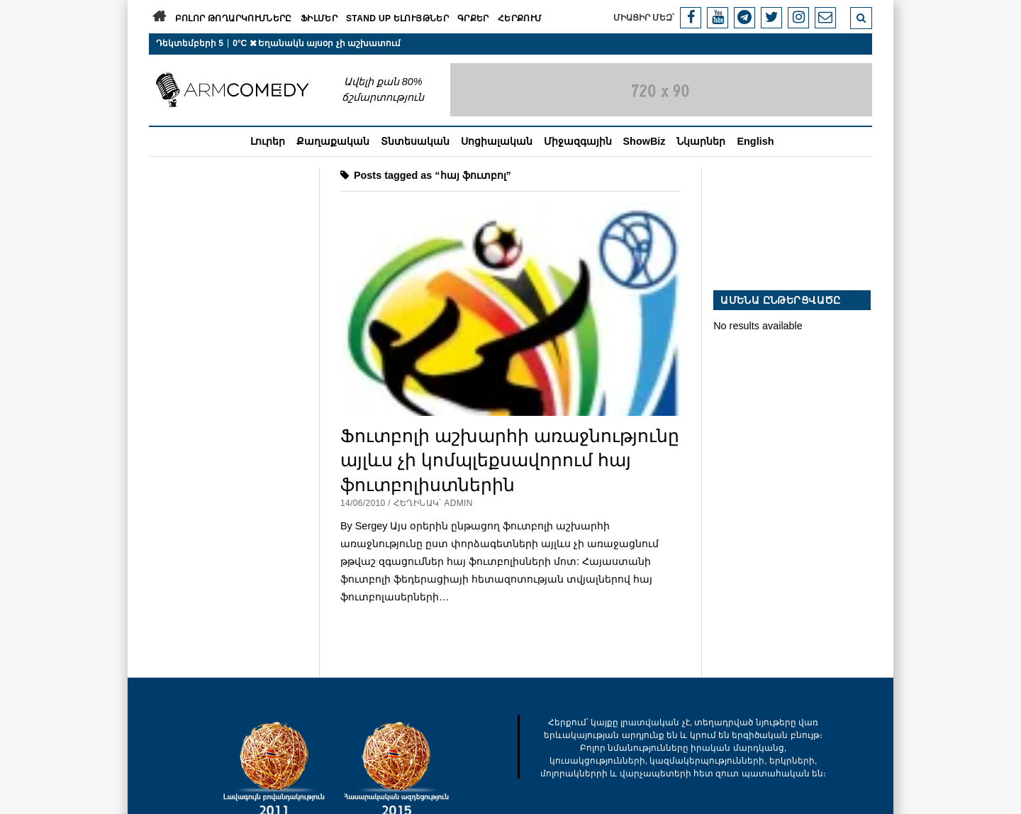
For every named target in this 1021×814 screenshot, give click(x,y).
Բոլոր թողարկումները (233, 18)
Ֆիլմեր (319, 18)
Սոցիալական (496, 141)
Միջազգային (578, 141)
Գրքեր (473, 18)
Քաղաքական (332, 141)
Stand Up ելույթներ (397, 18)
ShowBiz (644, 141)
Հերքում (520, 18)
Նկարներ (700, 141)
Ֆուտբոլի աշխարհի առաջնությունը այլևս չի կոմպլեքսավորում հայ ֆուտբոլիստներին (509, 460)
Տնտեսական (415, 141)
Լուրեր (267, 141)
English (755, 141)
